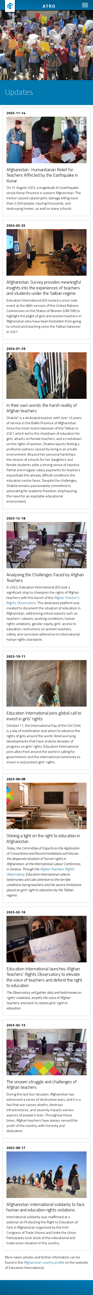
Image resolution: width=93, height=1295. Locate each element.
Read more (46, 160)
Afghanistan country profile (44, 1262)
